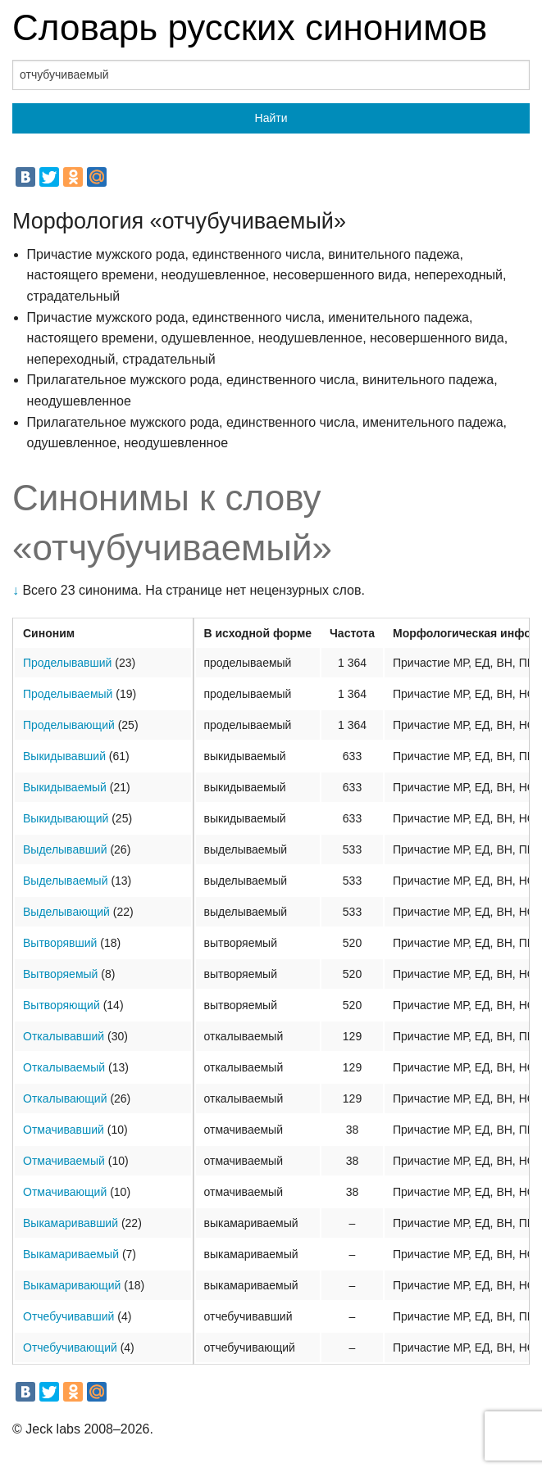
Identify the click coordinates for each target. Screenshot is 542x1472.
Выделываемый (65, 880)
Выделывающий (66, 911)
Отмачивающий (65, 1191)
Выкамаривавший (70, 1223)
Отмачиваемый (64, 1160)
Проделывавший (67, 662)
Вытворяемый (60, 974)
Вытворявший (60, 942)
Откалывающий (65, 1098)
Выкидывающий (65, 818)
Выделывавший (65, 849)
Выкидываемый (65, 787)
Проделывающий (69, 724)
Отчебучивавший (68, 1316)
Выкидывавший (64, 756)
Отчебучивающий (70, 1347)
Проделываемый (67, 693)
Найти (271, 118)
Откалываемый (64, 1067)
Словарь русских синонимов (249, 27)
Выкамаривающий (72, 1285)
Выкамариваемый (71, 1254)
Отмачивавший (63, 1129)
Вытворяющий (61, 1005)
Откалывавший (63, 1036)
